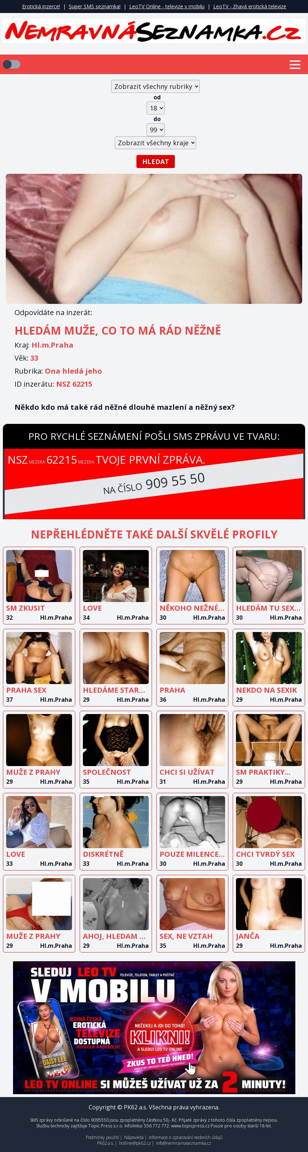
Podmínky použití (102, 1137)
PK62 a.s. (105, 1143)
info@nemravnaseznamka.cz (183, 1143)
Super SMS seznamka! (95, 6)
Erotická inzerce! (41, 6)
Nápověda (134, 1137)
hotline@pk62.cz (135, 1143)
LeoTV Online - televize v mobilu (166, 6)
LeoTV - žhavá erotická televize (249, 6)
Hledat (155, 161)
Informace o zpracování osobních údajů (186, 1137)
